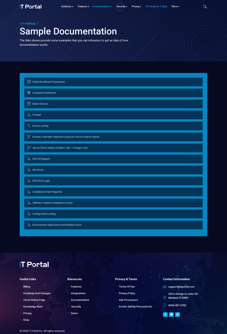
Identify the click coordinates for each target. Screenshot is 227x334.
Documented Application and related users (57, 225)
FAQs (26, 319)
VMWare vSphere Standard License (52, 203)
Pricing (136, 6)
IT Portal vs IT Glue (156, 6)
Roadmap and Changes (37, 293)
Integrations (78, 293)
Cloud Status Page (34, 299)
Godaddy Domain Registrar (47, 192)
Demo (74, 313)
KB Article (38, 170)
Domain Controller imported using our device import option (66, 137)
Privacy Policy (127, 293)
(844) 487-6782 (177, 305)
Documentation (103, 6)
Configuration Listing (44, 214)
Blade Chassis (40, 104)
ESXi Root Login (41, 181)
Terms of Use (127, 286)
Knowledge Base (33, 306)
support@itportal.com (181, 286)
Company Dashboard (44, 93)
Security (122, 6)
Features (83, 6)
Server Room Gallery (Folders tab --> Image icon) (60, 148)
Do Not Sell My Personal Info (135, 306)
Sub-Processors (128, 299)
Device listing (40, 126)
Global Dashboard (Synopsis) (48, 82)
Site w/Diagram (41, 159)
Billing (26, 286)
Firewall (36, 115)
